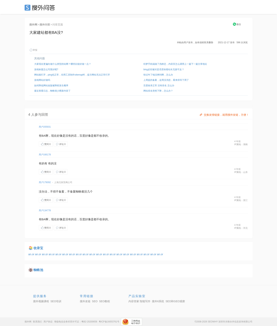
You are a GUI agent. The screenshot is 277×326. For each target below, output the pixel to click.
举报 (33, 50)
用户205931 (45, 127)
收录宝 (38, 248)
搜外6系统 (158, 301)
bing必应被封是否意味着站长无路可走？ (163, 69)
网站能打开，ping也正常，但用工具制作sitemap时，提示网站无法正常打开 (72, 74)
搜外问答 (45, 24)
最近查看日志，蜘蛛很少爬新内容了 (52, 90)
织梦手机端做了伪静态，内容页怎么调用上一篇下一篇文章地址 (175, 64)
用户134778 (45, 210)
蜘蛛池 (38, 270)
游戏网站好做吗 (42, 80)
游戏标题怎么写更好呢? (46, 69)
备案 (61, 191)
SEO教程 (104, 301)
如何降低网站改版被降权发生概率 (51, 85)
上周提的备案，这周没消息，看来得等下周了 (166, 80)
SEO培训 (56, 301)
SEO (41, 7)
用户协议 (48, 321)
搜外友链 (85, 301)
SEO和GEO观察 (175, 301)
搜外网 (33, 24)
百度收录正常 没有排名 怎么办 (158, 85)
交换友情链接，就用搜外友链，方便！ (224, 114)
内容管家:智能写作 (139, 301)
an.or (31, 254)
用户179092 (45, 182)
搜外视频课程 (41, 301)
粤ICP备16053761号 (109, 321)
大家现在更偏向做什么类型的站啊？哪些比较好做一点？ (62, 64)
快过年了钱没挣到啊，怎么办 (158, 74)
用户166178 (45, 154)
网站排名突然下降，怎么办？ (158, 90)
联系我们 (37, 321)
